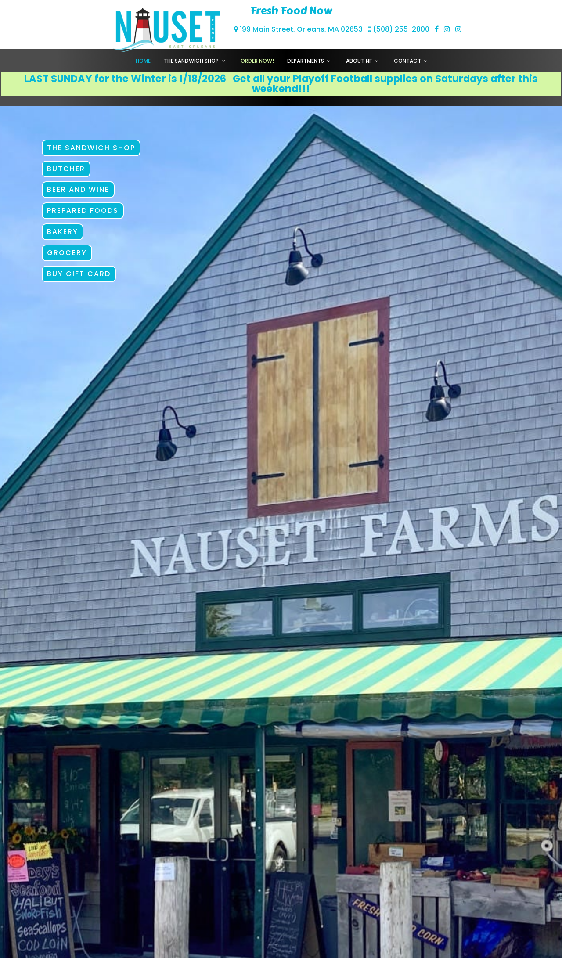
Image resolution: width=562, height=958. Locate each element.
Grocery (67, 253)
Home (143, 61)
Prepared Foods (83, 211)
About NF (359, 61)
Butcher (66, 169)
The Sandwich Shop (191, 61)
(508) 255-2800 (398, 29)
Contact (407, 61)
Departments (305, 61)
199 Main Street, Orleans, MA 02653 (298, 29)
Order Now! (257, 61)
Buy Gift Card (79, 274)
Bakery (62, 232)
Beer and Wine (78, 190)
